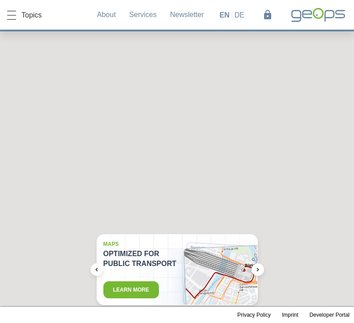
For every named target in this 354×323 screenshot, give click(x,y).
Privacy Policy (254, 315)
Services (143, 14)
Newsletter (187, 14)
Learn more (131, 290)
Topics (24, 15)
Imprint (290, 315)
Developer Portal (330, 315)
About (106, 14)
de (239, 15)
